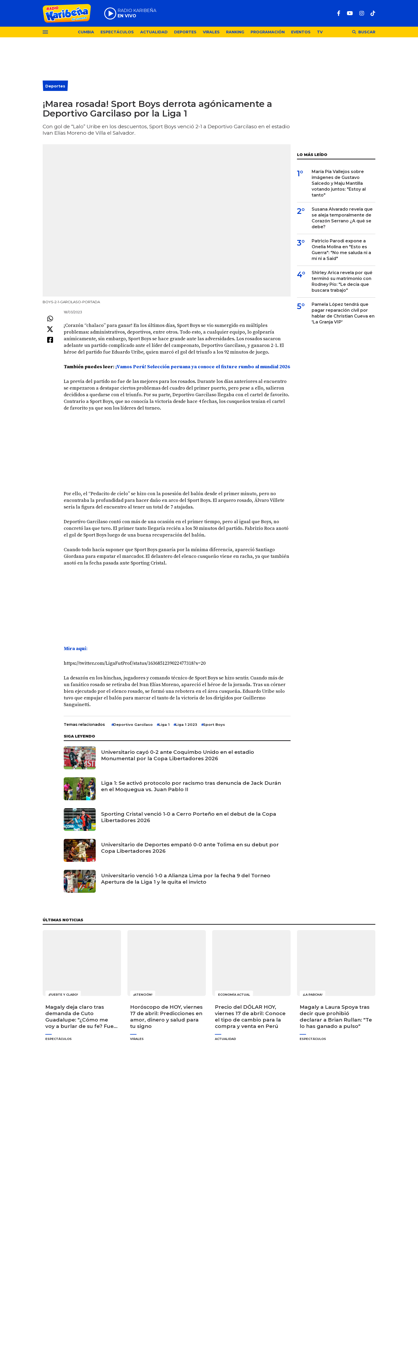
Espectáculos (117, 32)
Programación (268, 32)
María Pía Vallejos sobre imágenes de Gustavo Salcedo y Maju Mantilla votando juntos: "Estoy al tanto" (339, 183)
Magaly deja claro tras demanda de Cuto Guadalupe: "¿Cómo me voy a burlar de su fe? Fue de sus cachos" (79, 1017)
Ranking (235, 32)
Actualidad (154, 32)
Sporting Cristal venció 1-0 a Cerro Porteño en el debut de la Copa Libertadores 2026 (188, 817)
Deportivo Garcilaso (133, 724)
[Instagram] (361, 13)
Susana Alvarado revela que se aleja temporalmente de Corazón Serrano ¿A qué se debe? (342, 218)
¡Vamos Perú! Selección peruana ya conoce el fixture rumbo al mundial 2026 (202, 367)
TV (320, 32)
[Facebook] (338, 13)
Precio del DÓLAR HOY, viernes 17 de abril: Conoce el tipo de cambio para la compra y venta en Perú (250, 1016)
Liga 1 (164, 724)
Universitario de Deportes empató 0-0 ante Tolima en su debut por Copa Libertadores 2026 (190, 848)
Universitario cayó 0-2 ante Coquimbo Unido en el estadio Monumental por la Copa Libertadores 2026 (177, 755)
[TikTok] (373, 13)
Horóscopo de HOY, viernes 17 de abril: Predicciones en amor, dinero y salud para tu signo (166, 1016)
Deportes (185, 32)
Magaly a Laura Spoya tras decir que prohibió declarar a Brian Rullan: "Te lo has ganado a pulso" (336, 1016)
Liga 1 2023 (186, 724)
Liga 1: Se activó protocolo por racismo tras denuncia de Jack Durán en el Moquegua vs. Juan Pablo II (191, 786)
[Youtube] (350, 13)
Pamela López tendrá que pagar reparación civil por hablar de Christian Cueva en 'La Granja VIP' (343, 313)
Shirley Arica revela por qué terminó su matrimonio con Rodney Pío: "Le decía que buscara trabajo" (342, 281)
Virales (211, 32)
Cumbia (86, 32)
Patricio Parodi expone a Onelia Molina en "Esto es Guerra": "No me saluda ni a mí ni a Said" (341, 249)
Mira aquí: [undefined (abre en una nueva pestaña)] (75, 649)
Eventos (301, 32)
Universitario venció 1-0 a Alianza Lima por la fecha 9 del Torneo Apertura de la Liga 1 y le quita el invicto (185, 878)
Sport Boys (214, 724)
